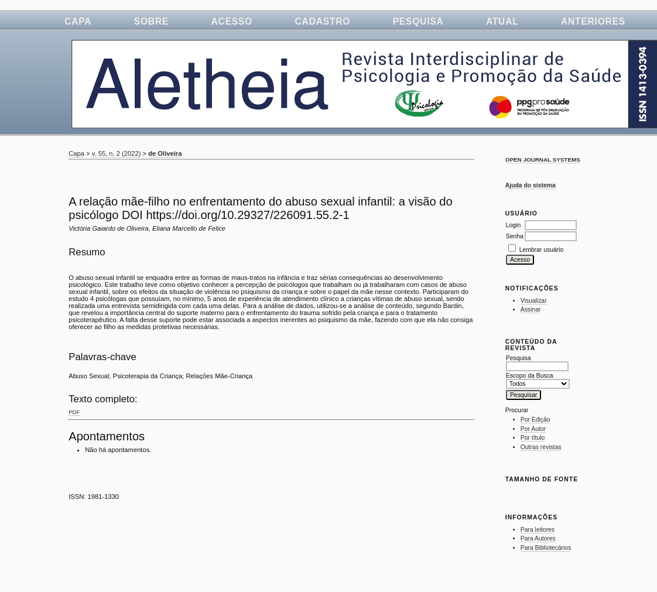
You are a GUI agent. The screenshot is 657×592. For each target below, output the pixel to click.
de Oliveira (165, 153)
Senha (514, 236)
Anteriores (593, 21)
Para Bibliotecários (546, 548)
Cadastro (323, 21)
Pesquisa (418, 21)
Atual (502, 21)
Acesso (232, 21)
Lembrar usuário (541, 250)
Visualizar (534, 300)
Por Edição (535, 419)
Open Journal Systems (542, 159)
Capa (77, 21)
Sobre (151, 21)
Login (513, 225)
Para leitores (538, 529)
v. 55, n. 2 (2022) (116, 153)
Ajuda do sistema (530, 185)
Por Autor (533, 429)
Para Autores (538, 538)
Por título (533, 437)
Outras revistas (541, 447)
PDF (74, 412)
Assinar (531, 309)
